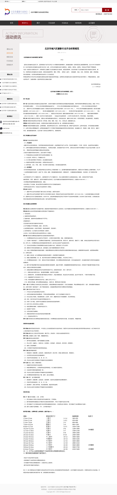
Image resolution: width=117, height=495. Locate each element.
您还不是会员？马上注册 (50, 1)
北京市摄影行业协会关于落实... (9, 89)
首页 (11, 23)
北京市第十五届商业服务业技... (9, 103)
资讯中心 (25, 23)
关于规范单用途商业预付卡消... (9, 79)
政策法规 (10, 53)
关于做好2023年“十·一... (7, 93)
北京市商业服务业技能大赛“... (9, 107)
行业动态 (10, 61)
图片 (38, 23)
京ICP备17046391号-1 (69, 487)
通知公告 (10, 49)
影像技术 (10, 65)
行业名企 (65, 23)
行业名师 (52, 23)
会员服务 (92, 23)
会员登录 (41, 1)
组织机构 (78, 23)
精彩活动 (10, 57)
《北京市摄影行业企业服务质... (9, 82)
